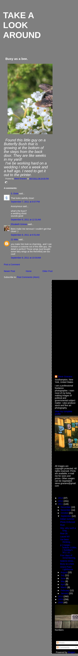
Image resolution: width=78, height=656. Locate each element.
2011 (61, 504)
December (66, 507)
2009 (61, 599)
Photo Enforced (67, 522)
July (63, 575)
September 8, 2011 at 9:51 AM (25, 235)
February (65, 590)
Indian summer (67, 519)
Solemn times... (67, 561)
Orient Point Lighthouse (66, 568)
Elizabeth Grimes (19, 224)
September (66, 516)
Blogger (71, 652)
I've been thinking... (66, 540)
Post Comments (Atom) (28, 277)
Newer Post (9, 271)
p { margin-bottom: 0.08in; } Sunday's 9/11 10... (68, 549)
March (64, 587)
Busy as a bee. (67, 564)
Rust (62, 525)
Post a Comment (12, 264)
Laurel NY (65, 536)
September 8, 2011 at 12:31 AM (26, 219)
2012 (61, 501)
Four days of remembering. (68, 556)
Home (29, 271)
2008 (61, 602)
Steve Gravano (65, 376)
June (63, 578)
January (65, 593)
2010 (61, 596)
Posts (61, 642)
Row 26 (63, 533)
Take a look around (22, 25)
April (63, 584)
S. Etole (14, 193)
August (64, 572)
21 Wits (14, 239)
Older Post (47, 271)
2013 (61, 498)
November (66, 510)
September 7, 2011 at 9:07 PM (25, 201)
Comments (63, 647)
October (65, 513)
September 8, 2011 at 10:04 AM (26, 257)
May (63, 581)
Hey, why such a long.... (68, 529)
